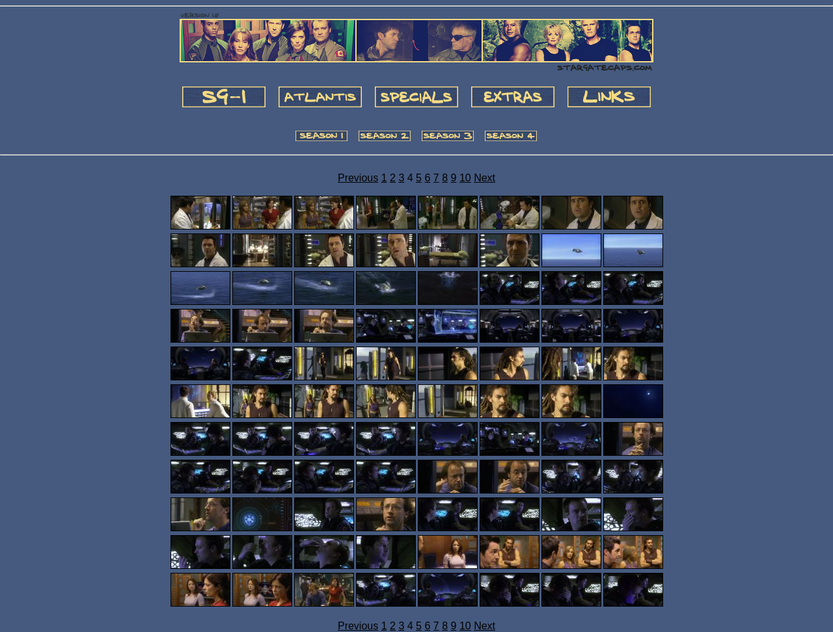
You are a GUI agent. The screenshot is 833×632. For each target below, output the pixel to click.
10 (465, 177)
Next (484, 177)
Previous (358, 177)
